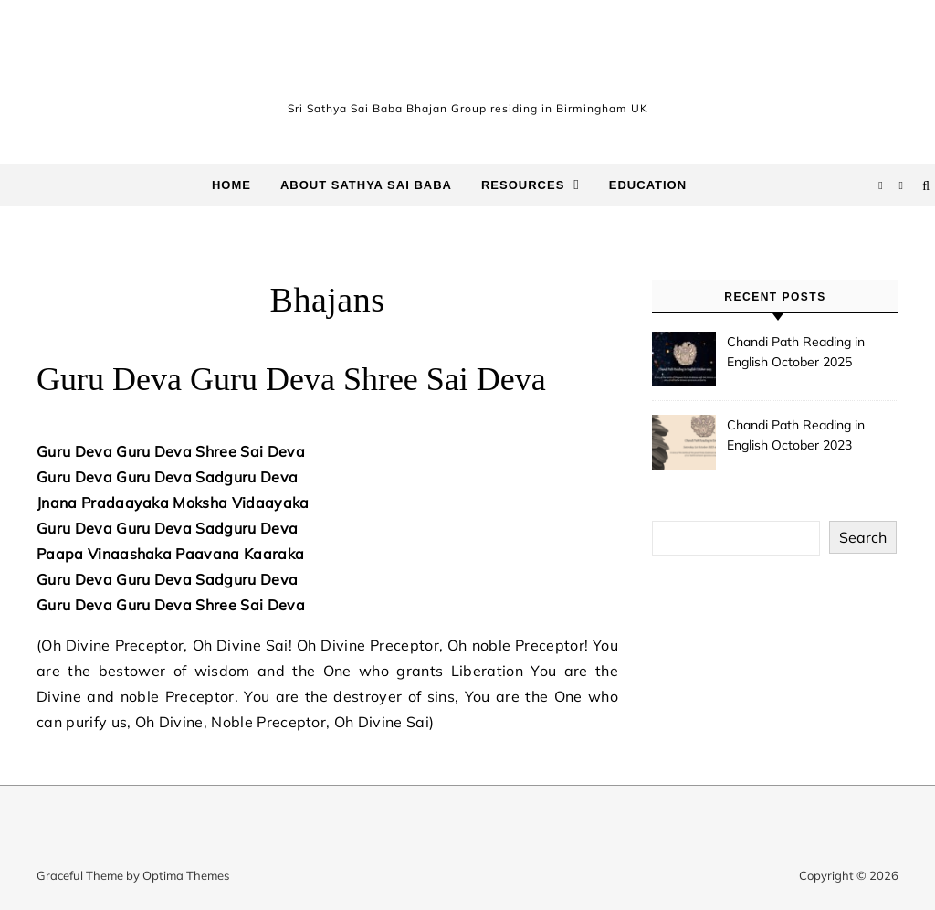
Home (231, 185)
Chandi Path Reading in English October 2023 (796, 435)
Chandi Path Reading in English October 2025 (796, 351)
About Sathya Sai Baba (366, 185)
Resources (522, 185)
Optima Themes (185, 875)
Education (648, 185)
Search (863, 537)
